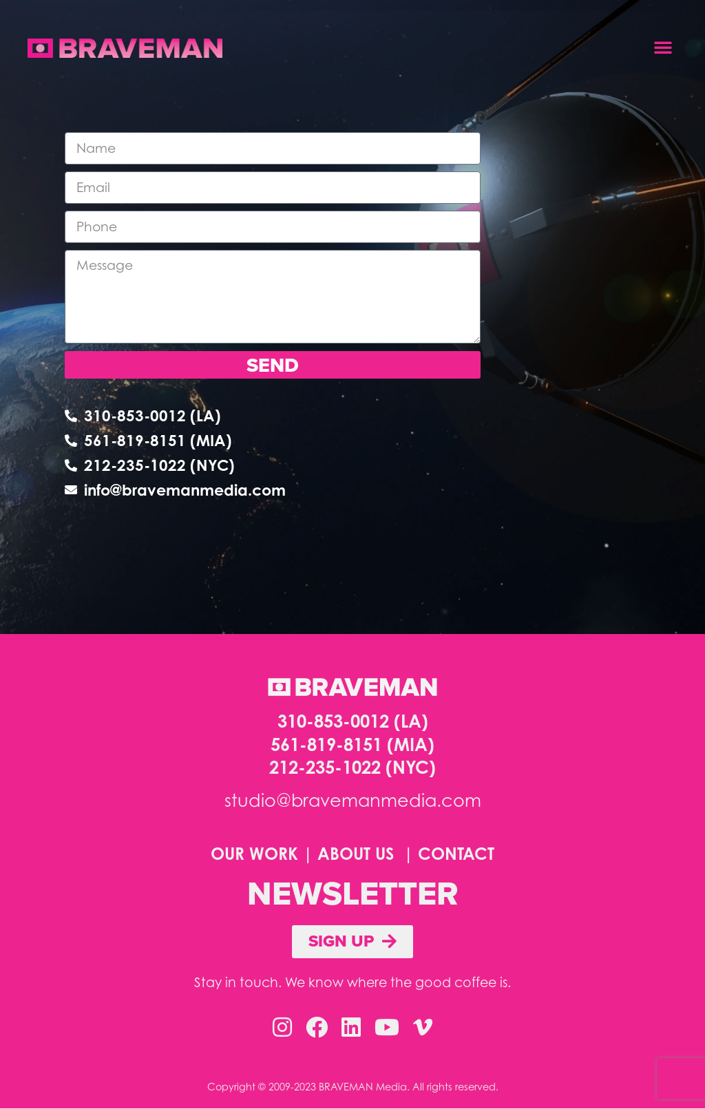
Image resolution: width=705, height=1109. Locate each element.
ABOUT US (355, 854)
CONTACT (456, 854)
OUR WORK (254, 854)
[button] (663, 46)
